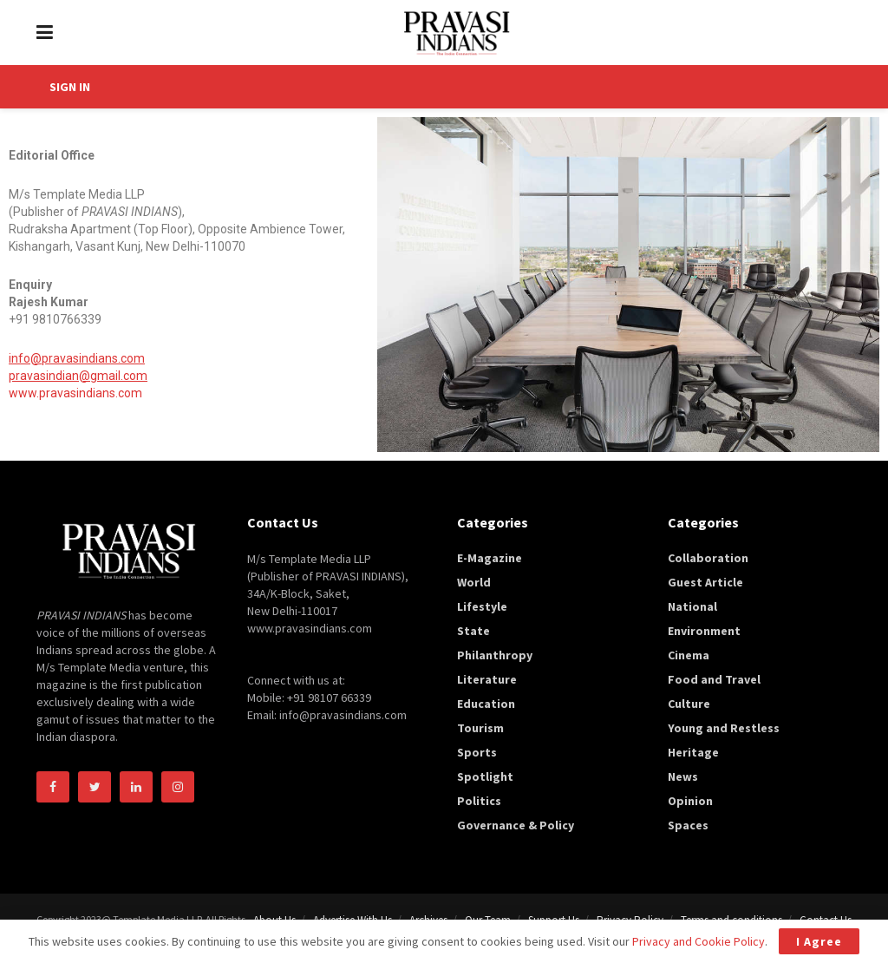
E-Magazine (489, 558)
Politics (479, 801)
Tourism (480, 728)
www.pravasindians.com (75, 393)
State (473, 631)
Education (486, 703)
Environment (704, 631)
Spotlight (485, 776)
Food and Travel (714, 679)
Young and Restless (724, 728)
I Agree (819, 941)
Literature (487, 679)
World (474, 582)
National (692, 606)
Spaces (688, 825)
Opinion (690, 801)
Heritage (693, 752)
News (683, 776)
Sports (477, 752)
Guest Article (705, 582)
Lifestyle (482, 606)
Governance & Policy (515, 825)
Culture (689, 703)
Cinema (688, 655)
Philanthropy (494, 655)
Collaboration (708, 558)
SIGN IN (69, 87)
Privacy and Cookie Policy (698, 941)
